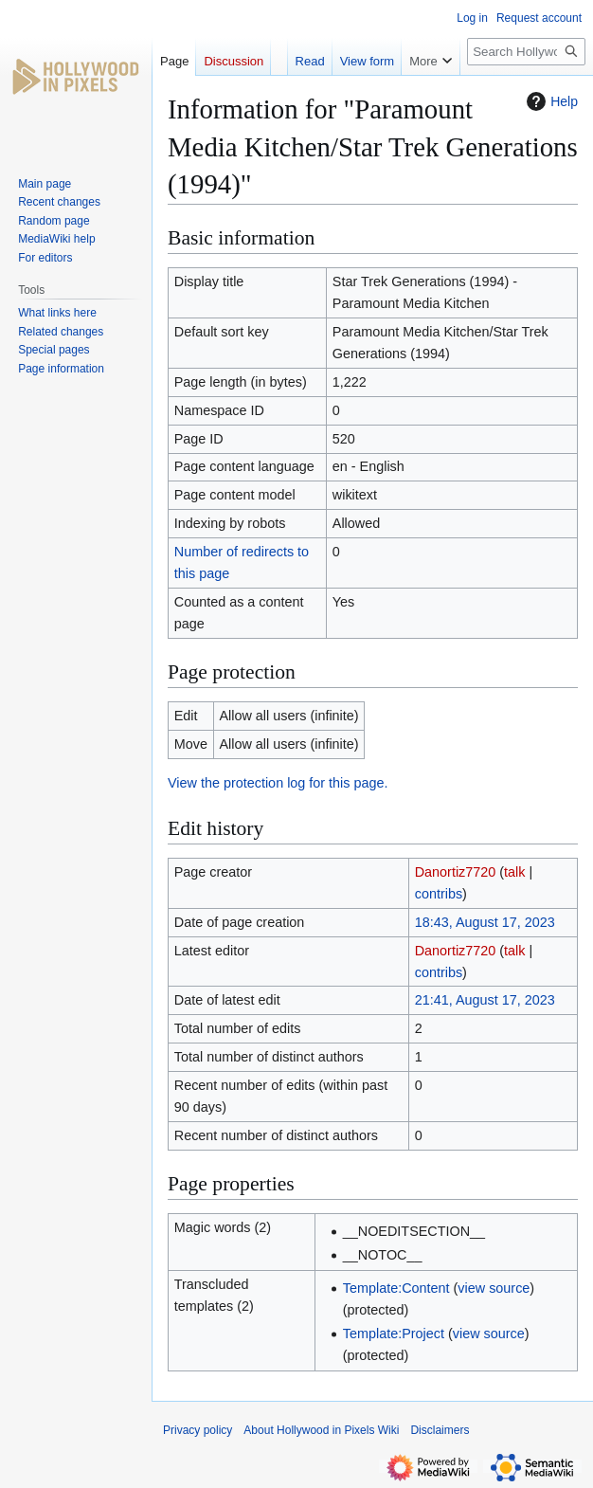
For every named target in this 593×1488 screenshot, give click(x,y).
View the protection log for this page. (278, 782)
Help (550, 101)
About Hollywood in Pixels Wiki (321, 1430)
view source (494, 1288)
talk (514, 872)
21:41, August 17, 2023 (485, 999)
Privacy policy (197, 1430)
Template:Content (396, 1288)
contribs (438, 893)
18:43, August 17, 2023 (485, 922)
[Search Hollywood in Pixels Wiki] (526, 51)
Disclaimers (439, 1430)
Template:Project (393, 1333)
